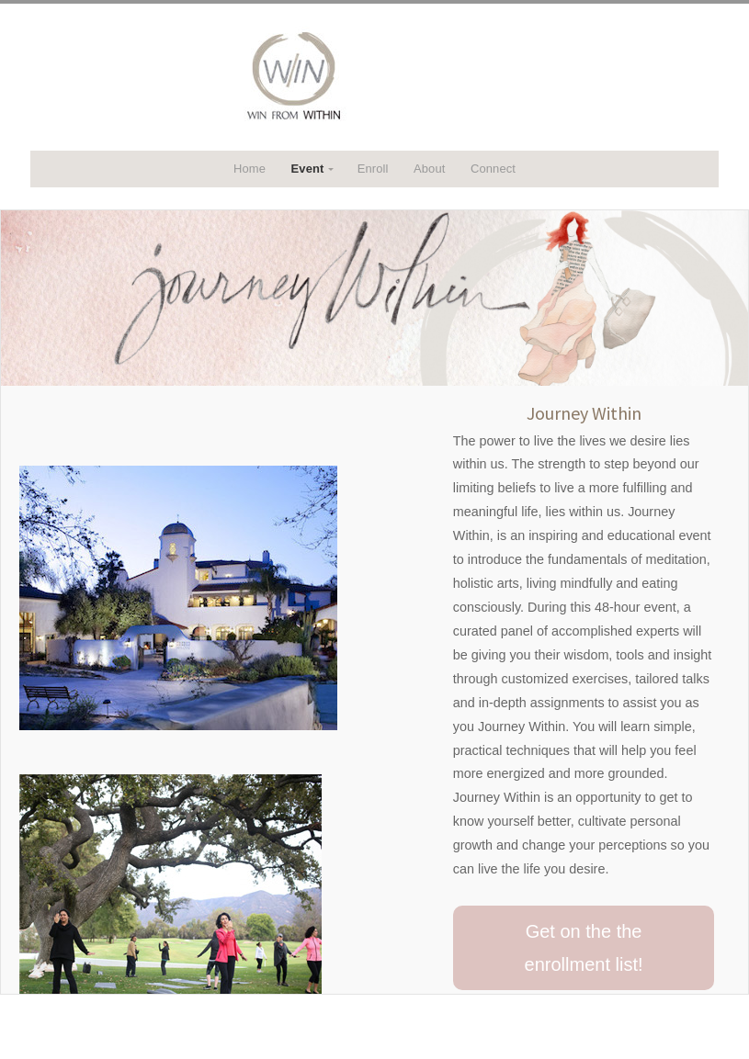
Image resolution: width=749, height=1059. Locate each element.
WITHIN (375, 77)
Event (307, 168)
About (429, 168)
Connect (493, 168)
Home (249, 168)
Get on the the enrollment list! (584, 948)
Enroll (373, 168)
